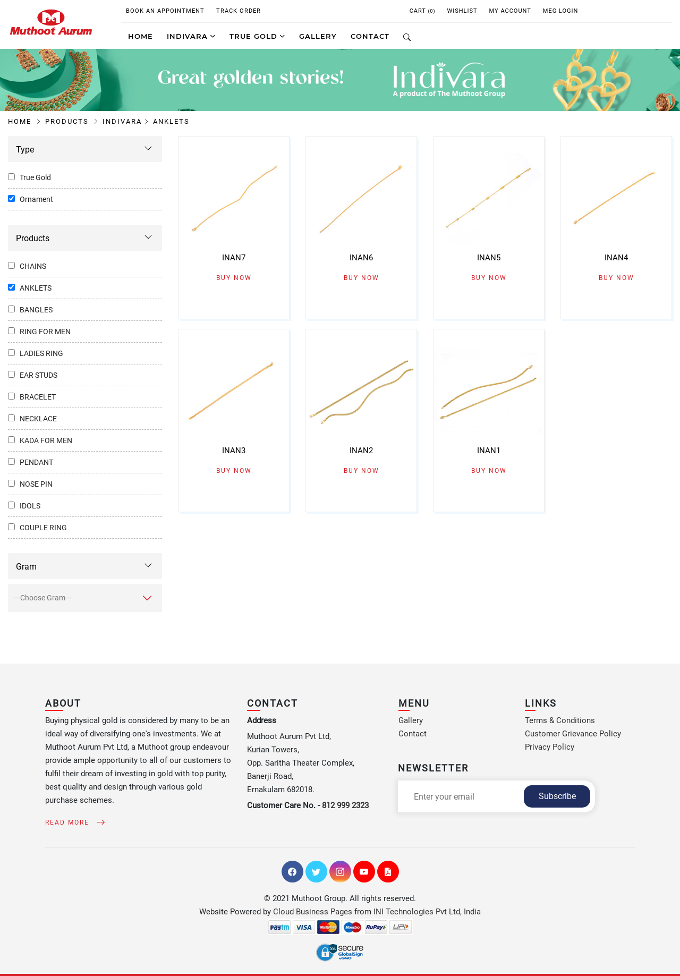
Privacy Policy (549, 747)
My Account (510, 10)
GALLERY (318, 36)
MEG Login (561, 10)
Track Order (238, 10)
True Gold (257, 36)
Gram (26, 567)
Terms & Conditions (560, 720)
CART (423, 10)
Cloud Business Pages (312, 911)
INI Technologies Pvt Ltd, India (427, 911)
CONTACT (370, 36)
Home (140, 36)
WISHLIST (462, 10)
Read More (73, 822)
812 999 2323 (345, 805)
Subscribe (557, 796)
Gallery (410, 720)
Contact (412, 734)
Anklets (171, 121)
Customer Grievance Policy (573, 734)
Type (25, 150)
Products (72, 121)
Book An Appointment (165, 10)
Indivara (191, 36)
